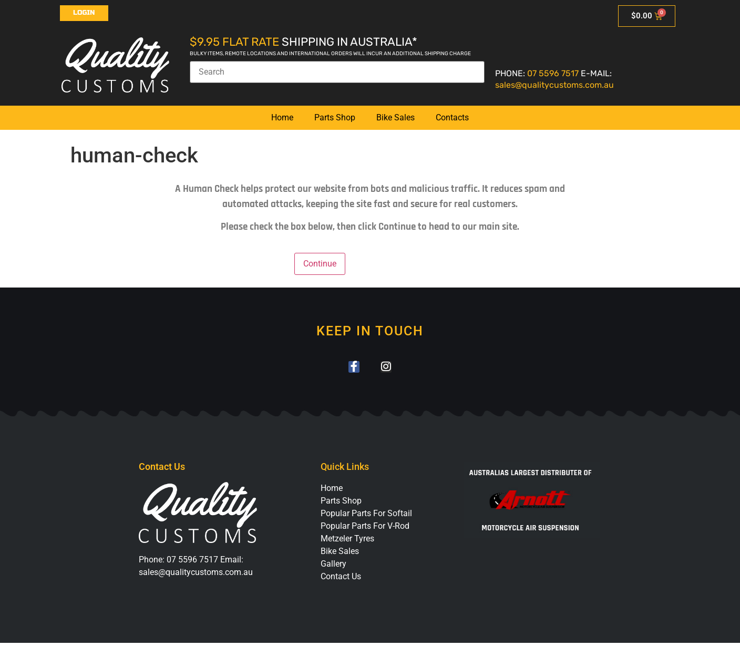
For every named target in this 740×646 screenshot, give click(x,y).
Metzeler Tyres (347, 541)
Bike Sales (395, 117)
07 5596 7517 (553, 73)
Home (282, 117)
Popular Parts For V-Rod (365, 529)
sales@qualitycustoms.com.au (554, 85)
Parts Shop (334, 117)
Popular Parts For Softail (366, 516)
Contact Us (341, 579)
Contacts (452, 117)
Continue (319, 264)
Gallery (333, 566)
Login (84, 12)
